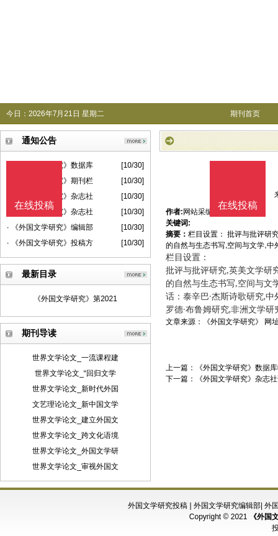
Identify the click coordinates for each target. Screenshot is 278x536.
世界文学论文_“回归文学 (75, 373)
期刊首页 (245, 113)
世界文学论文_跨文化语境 (75, 435)
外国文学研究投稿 (157, 505)
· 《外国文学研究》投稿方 (50, 242)
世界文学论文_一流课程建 (75, 357)
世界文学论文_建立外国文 (75, 420)
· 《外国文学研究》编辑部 (50, 227)
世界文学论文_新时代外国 (75, 388)
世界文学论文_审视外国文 (75, 466)
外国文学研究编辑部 (227, 505)
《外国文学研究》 (232, 321)
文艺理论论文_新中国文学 (75, 404)
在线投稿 (238, 205)
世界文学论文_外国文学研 (75, 451)
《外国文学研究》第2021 (75, 298)
